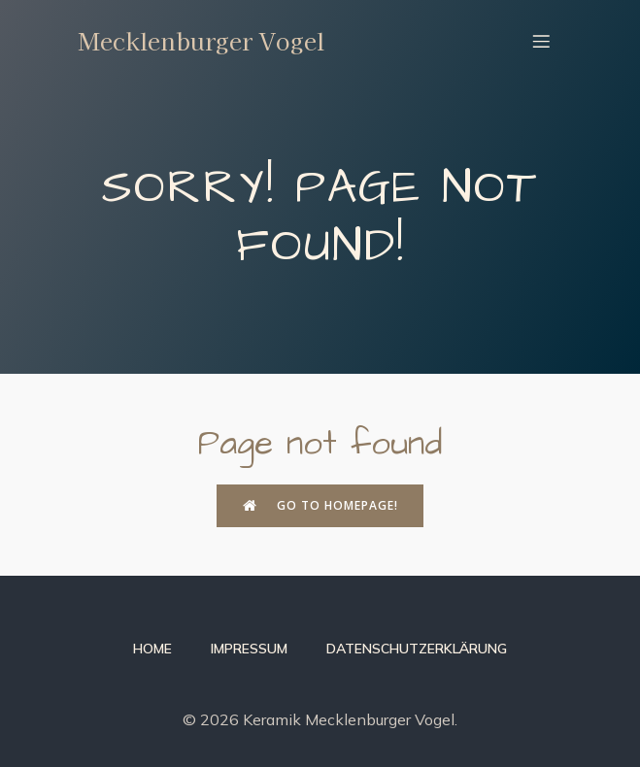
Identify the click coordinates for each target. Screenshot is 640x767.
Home (152, 648)
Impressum (249, 648)
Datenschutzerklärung (416, 648)
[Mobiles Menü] (542, 40)
